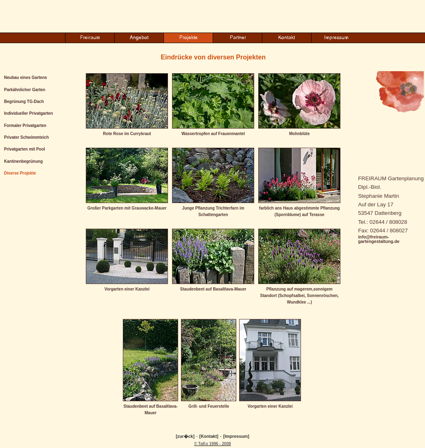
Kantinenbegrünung (23, 161)
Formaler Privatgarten (25, 125)
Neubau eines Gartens (25, 77)
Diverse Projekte (20, 173)
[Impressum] (236, 436)
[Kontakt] (208, 436)
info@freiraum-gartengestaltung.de (378, 239)
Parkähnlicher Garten (24, 89)
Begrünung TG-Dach (24, 101)
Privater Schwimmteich (26, 137)
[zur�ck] (185, 436)
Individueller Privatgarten (28, 113)
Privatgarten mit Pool (24, 149)
